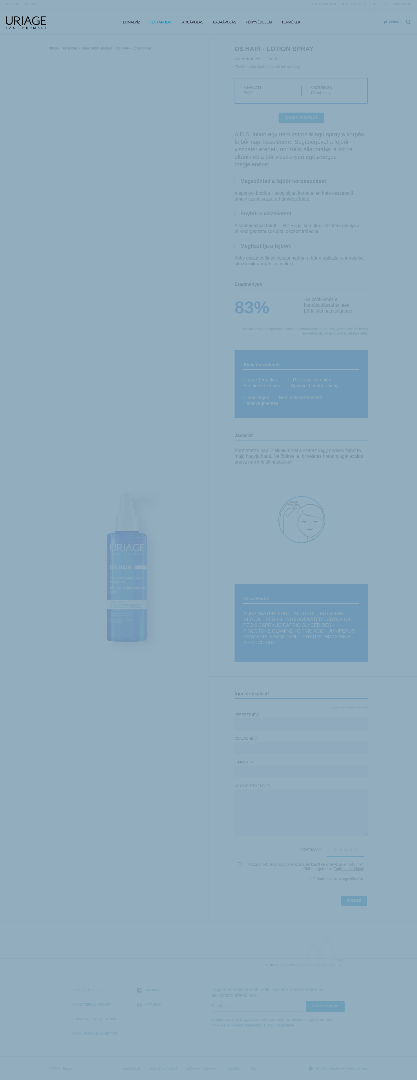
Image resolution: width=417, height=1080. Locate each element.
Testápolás (161, 22)
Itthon (53, 48)
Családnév (246, 738)
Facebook (148, 990)
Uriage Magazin (323, 4)
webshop (380, 4)
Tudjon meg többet (348, 869)
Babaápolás (224, 22)
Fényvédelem (259, 22)
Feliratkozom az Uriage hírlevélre (335, 879)
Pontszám (310, 850)
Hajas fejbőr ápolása (96, 48)
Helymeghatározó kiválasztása (338, 1068)
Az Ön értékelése (252, 786)
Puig (253, 1068)
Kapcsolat (402, 4)
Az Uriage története (23, 4)
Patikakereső (356, 4)
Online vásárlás (301, 118)
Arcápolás (192, 22)
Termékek (291, 22)
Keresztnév (247, 715)
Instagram (149, 1005)
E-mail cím (245, 762)
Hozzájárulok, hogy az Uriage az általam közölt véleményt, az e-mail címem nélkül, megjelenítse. (301, 866)
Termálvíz (130, 22)
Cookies (233, 1068)
